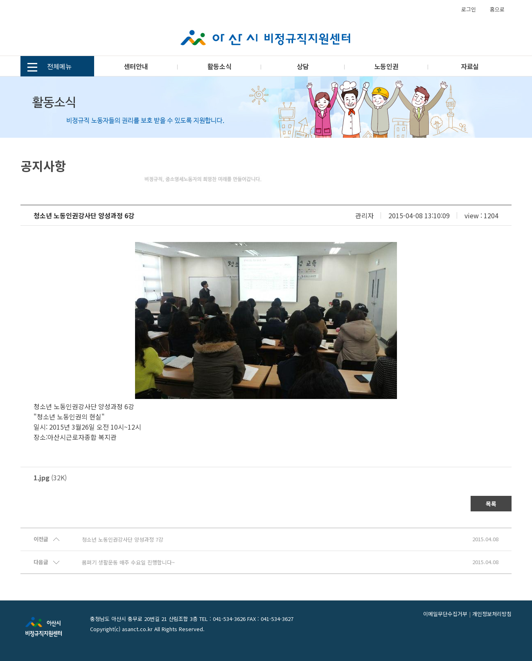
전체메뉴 (49, 67)
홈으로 (497, 9)
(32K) (50, 477)
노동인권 (386, 66)
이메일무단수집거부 (445, 614)
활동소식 (219, 66)
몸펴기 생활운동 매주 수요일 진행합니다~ (128, 562)
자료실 (470, 66)
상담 (303, 66)
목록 (491, 504)
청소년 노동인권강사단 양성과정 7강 (122, 539)
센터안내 (136, 66)
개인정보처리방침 (492, 614)
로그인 (468, 9)
